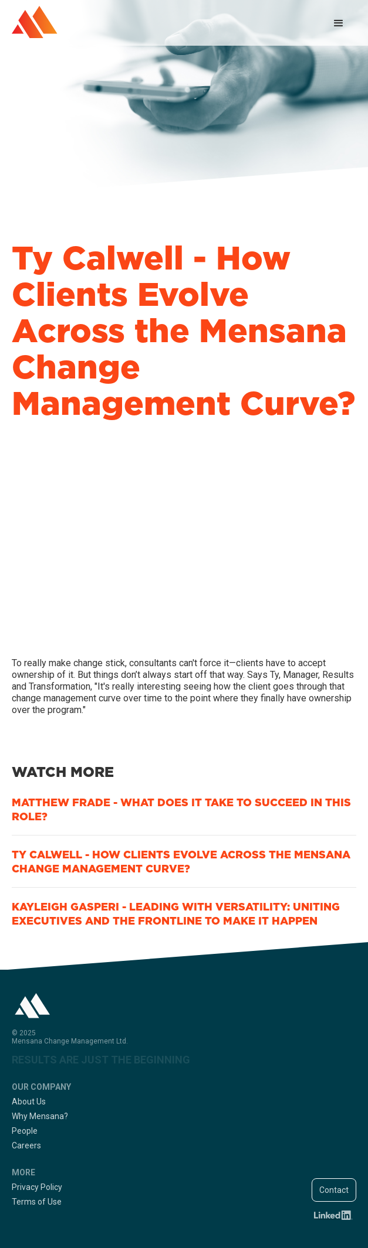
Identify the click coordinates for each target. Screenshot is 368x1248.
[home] (35, 22)
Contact (334, 1190)
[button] (338, 23)
